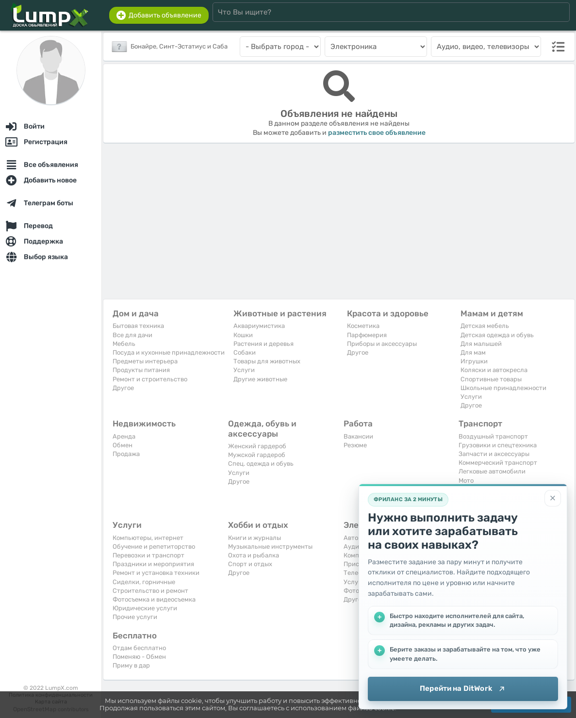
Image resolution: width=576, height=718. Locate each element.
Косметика (363, 325)
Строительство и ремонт (150, 590)
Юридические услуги (145, 608)
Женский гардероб (257, 446)
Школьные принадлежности (503, 388)
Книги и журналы (254, 537)
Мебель (124, 343)
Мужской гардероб (256, 454)
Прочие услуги (135, 616)
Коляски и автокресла (494, 370)
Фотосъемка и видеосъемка (154, 599)
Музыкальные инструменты (270, 546)
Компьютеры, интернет (148, 537)
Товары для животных (266, 361)
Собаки (244, 352)
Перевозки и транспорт (148, 555)
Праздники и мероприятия (153, 564)
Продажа (126, 453)
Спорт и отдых (250, 564)
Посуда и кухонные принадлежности (169, 352)
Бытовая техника (138, 325)
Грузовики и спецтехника (498, 445)
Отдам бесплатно (139, 648)
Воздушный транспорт (493, 436)
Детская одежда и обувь (497, 335)
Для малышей (481, 343)
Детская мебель (485, 325)
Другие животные (260, 379)
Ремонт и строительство (150, 379)
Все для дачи (132, 335)
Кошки (243, 335)
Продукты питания (141, 370)
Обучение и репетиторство (154, 546)
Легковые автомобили (492, 471)
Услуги (244, 370)
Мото (466, 480)
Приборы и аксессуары (382, 343)
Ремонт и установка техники (156, 572)
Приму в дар (131, 665)
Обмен (122, 445)
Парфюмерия (367, 335)
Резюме (355, 445)
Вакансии (358, 436)
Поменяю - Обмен (139, 656)
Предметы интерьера (145, 361)
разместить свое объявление (377, 133)
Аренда (124, 436)
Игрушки (474, 361)
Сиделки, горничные (144, 582)
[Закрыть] (552, 498)
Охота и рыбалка (253, 555)
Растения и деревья (263, 343)
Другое (123, 388)
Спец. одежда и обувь (261, 463)
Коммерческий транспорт (498, 462)
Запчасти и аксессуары (494, 453)
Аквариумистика (259, 325)
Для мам (473, 352)
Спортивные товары (491, 379)
